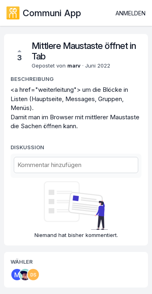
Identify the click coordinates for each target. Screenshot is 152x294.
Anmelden (131, 13)
